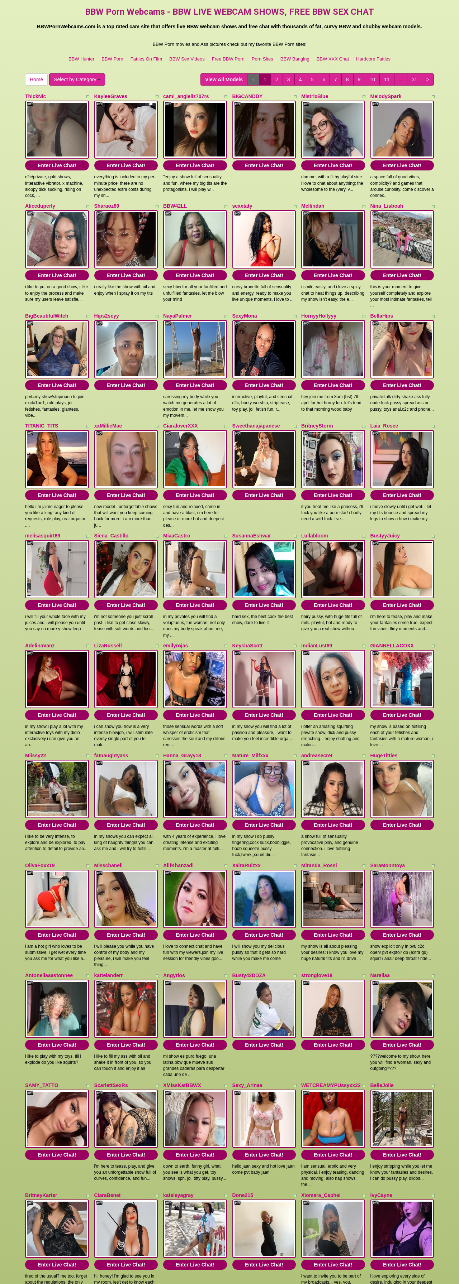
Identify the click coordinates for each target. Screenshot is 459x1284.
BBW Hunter (81, 59)
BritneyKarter (41, 1081)
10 (372, 79)
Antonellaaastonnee (49, 884)
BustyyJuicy (385, 490)
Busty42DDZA (249, 884)
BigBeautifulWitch (46, 293)
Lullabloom (314, 490)
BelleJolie (382, 982)
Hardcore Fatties (373, 59)
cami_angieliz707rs (186, 96)
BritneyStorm (317, 392)
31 (414, 79)
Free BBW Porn (228, 59)
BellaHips (381, 293)
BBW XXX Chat (333, 59)
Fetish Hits (219, 1267)
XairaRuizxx (246, 785)
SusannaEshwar (251, 490)
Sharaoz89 (106, 195)
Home (36, 79)
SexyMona (244, 293)
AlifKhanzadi (178, 785)
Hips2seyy (106, 293)
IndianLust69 (316, 589)
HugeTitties (384, 687)
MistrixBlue (314, 96)
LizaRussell (108, 589)
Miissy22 (35, 687)
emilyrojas (175, 589)
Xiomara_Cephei (321, 1081)
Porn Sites (262, 59)
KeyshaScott (247, 589)
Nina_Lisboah (386, 195)
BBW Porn (112, 59)
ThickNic (35, 96)
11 (387, 79)
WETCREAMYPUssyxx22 (331, 982)
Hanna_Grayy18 (182, 687)
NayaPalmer (177, 293)
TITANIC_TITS (41, 392)
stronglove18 (316, 884)
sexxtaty (242, 195)
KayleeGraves (111, 96)
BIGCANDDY (247, 96)
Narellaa (380, 884)
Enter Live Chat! (57, 154)
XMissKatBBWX (182, 982)
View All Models (224, 79)
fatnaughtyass (111, 687)
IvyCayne (381, 1081)
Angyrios (174, 884)
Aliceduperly (40, 195)
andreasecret (316, 687)
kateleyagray (178, 1081)
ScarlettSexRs (111, 982)
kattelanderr (108, 884)
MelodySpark (386, 96)
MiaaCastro (176, 490)
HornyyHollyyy (318, 293)
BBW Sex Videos (187, 59)
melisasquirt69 (42, 490)
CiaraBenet (107, 1081)
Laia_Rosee (384, 392)
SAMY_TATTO (41, 982)
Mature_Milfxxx (250, 687)
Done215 (242, 1081)
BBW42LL (175, 195)
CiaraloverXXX (180, 392)
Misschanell (108, 785)
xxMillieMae (108, 392)
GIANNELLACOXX (392, 589)
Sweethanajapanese (256, 392)
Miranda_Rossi (319, 785)
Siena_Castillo (111, 490)
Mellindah (313, 195)
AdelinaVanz (40, 589)
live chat (371, 1216)
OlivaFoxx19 (40, 785)
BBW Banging (294, 59)
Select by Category (77, 79)
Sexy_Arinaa (247, 982)
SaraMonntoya (387, 785)
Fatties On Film (146, 59)
